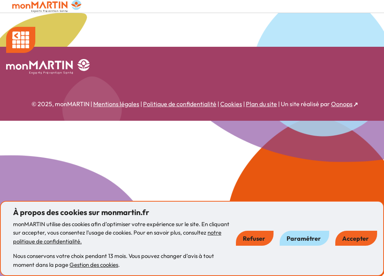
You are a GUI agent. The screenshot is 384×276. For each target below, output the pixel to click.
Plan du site (261, 104)
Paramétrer (304, 238)
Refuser (254, 238)
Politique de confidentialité (179, 104)
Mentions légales (116, 104)
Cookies (231, 104)
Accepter (355, 238)
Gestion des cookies (93, 264)
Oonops (342, 104)
